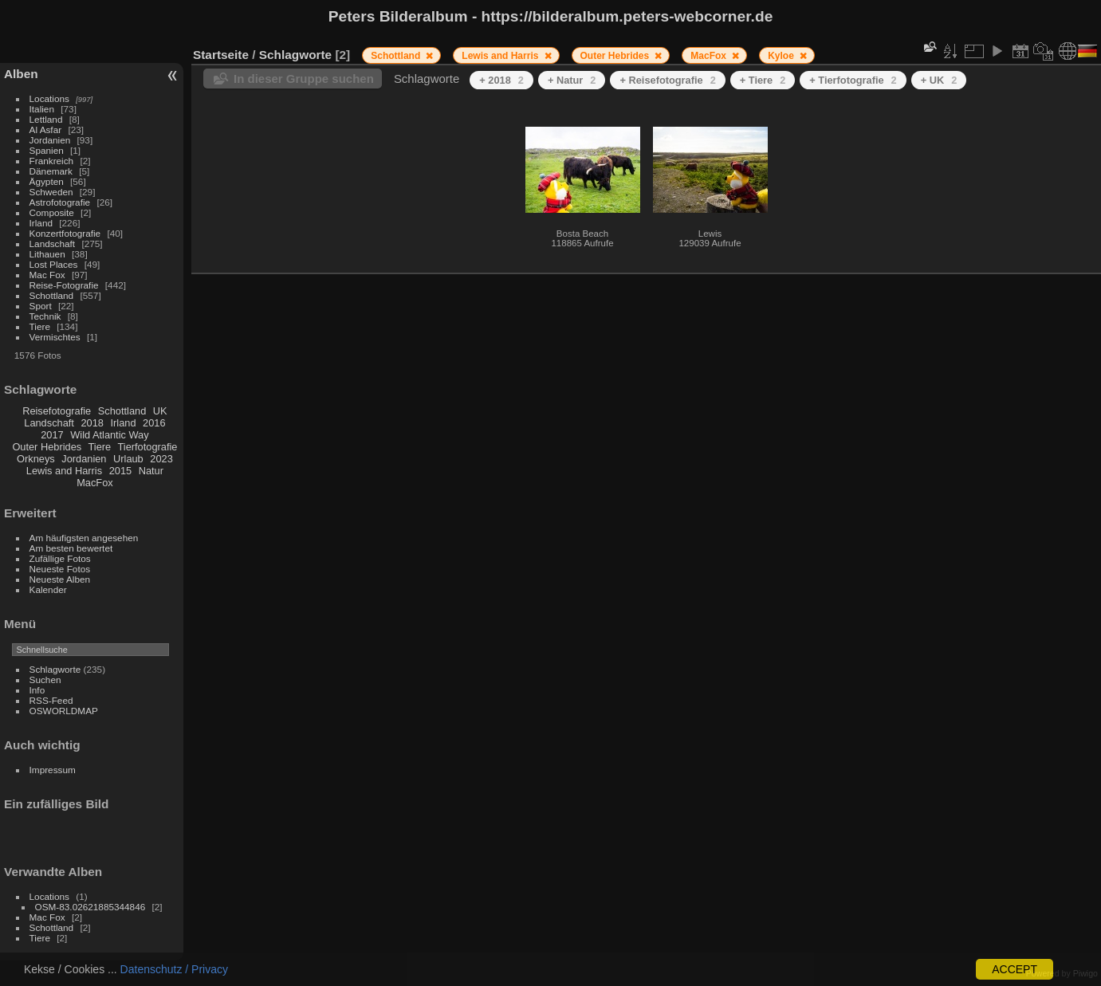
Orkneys (36, 459)
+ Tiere (763, 80)
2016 (154, 423)
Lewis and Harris (64, 471)
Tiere (39, 326)
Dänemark (51, 171)
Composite (51, 212)
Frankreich (51, 160)
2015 (120, 471)
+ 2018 (501, 80)
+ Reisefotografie (667, 80)
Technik (45, 316)
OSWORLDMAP (63, 710)
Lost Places (53, 264)
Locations (49, 98)
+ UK (939, 80)
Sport (40, 306)
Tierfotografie (148, 447)
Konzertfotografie (65, 233)
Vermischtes (55, 337)
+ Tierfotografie (852, 80)
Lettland (46, 119)
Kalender (48, 589)
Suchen (45, 679)
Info (37, 690)
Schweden (51, 192)
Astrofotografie (60, 202)
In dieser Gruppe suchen (304, 78)
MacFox (95, 483)
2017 (52, 435)
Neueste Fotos (60, 569)
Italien (41, 109)
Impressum (52, 769)
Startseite (221, 54)
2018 (92, 423)
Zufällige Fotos (60, 558)
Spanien (46, 150)
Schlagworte (55, 669)
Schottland (51, 295)
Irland (41, 223)
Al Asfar (45, 129)
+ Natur (572, 80)
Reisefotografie (56, 411)
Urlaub (128, 459)
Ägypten (46, 181)
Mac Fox (47, 274)
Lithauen (47, 254)
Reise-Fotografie (64, 285)
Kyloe (782, 55)
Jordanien (50, 140)
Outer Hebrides (46, 447)
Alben (21, 74)
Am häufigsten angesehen (84, 537)
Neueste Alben (60, 579)
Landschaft (52, 243)
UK (160, 411)
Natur (151, 471)
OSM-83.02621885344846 (90, 907)
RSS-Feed (51, 700)
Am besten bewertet (71, 548)
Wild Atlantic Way (109, 435)
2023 (161, 459)
